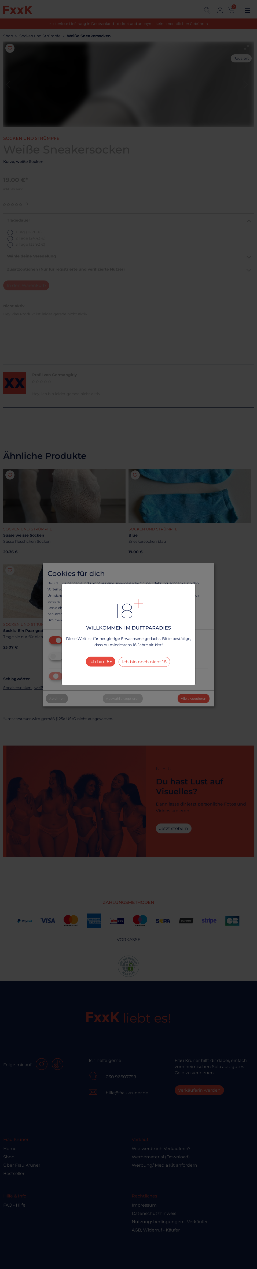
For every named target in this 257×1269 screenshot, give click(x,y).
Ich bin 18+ (100, 661)
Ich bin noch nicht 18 (144, 661)
